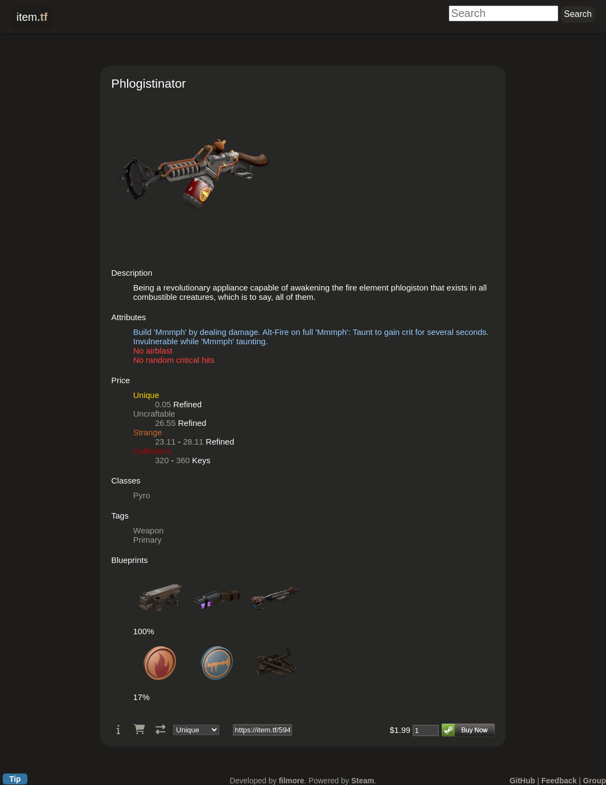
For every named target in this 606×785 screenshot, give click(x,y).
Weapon (148, 530)
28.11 (193, 441)
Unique (146, 395)
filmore (292, 780)
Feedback (559, 780)
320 (162, 460)
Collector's (152, 451)
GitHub (522, 780)
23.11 (165, 441)
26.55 (165, 423)
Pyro (141, 495)
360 (183, 460)
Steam (362, 780)
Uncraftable (154, 413)
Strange (147, 432)
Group (594, 780)
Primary (147, 539)
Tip (15, 779)
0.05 (163, 404)
